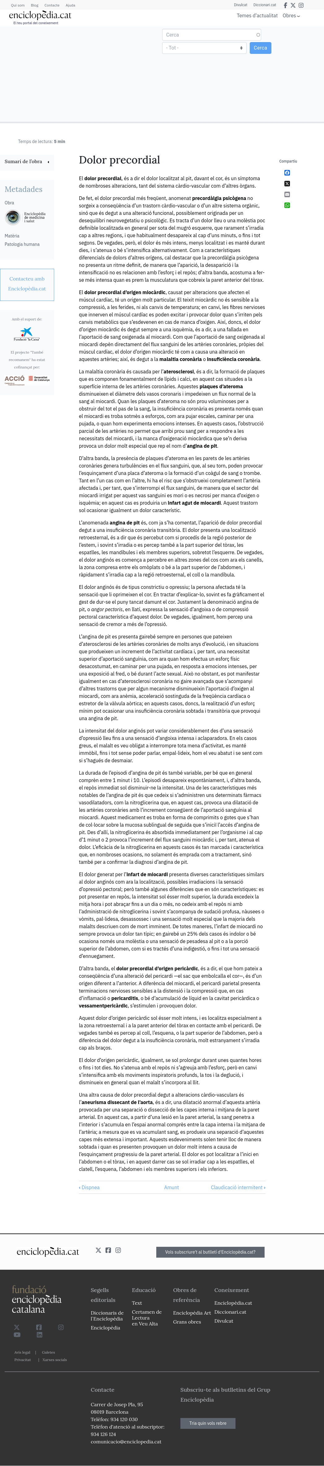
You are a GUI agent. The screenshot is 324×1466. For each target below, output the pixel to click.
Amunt (171, 1187)
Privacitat (23, 1359)
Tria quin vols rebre (208, 1423)
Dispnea (89, 1187)
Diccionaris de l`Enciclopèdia (107, 1316)
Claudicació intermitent (238, 1187)
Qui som (18, 5)
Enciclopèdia (105, 1328)
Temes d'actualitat (257, 15)
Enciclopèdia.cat (233, 1303)
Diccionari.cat (264, 5)
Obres (289, 15)
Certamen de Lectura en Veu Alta (147, 1318)
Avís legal (22, 1352)
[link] (27, 162)
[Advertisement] (82, 73)
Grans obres (187, 1322)
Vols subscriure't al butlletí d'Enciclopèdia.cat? (210, 1252)
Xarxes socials (55, 1359)
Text (137, 1303)
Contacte (52, 5)
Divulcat (240, 5)
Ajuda (70, 5)
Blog (34, 5)
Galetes (48, 1352)
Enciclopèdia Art (192, 1313)
